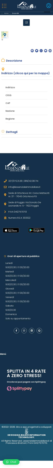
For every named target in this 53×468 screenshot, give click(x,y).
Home (6, 13)
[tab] (26, 22)
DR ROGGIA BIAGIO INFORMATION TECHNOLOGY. (27, 436)
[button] (32, 50)
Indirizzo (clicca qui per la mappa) (25, 73)
